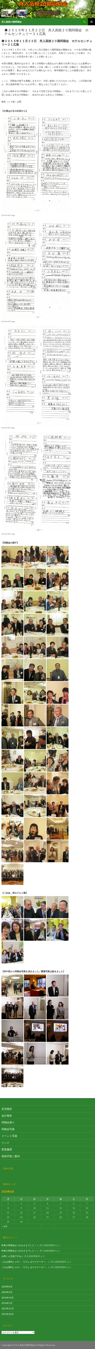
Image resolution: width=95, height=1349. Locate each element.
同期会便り (8, 1122)
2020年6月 (6, 1286)
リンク (5, 1142)
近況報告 (6, 1108)
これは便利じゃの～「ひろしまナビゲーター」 (24, 1261)
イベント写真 (9, 1135)
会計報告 (6, 1115)
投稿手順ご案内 (10, 1156)
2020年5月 (6, 1292)
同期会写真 (8, 1129)
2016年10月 (7, 1297)
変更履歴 (6, 1149)
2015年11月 (7, 1308)
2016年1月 (6, 1303)
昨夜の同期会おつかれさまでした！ (19, 1245)
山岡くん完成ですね (11, 1256)
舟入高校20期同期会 (11, 21)
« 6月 (4, 1226)
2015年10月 (7, 1314)
